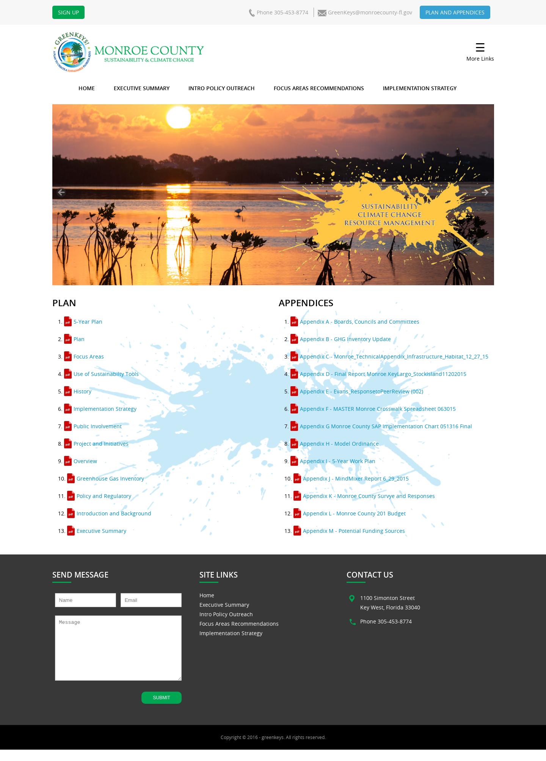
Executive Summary (141, 88)
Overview (80, 461)
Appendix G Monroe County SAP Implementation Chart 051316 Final (381, 426)
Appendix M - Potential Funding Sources (349, 530)
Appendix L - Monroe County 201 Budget (349, 513)
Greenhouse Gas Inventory (105, 478)
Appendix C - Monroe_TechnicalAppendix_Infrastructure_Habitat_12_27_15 (389, 356)
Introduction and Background (109, 513)
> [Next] (485, 192)
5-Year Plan (83, 321)
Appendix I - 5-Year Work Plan (332, 461)
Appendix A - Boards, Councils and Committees (354, 321)
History (77, 391)
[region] (273, 194)
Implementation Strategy (420, 88)
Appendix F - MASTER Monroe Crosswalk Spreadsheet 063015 (373, 408)
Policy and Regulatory (99, 496)
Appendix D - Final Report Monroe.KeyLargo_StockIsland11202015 (378, 373)
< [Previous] (61, 192)
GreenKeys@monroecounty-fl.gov (370, 12)
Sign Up (68, 12)
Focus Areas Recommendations (319, 88)
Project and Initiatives (96, 443)
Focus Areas (84, 356)
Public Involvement (93, 426)
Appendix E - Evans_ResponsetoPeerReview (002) (356, 391)
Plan (74, 339)
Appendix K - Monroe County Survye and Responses (364, 496)
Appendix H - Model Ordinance (334, 443)
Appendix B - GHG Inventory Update (340, 339)
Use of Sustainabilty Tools (101, 373)
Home (86, 88)
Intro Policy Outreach (221, 88)
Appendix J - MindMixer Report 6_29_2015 (351, 478)
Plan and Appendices (455, 12)
